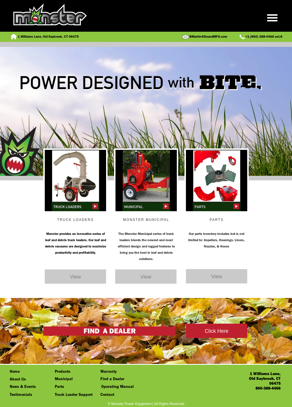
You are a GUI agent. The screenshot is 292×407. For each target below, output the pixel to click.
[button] (146, 21)
